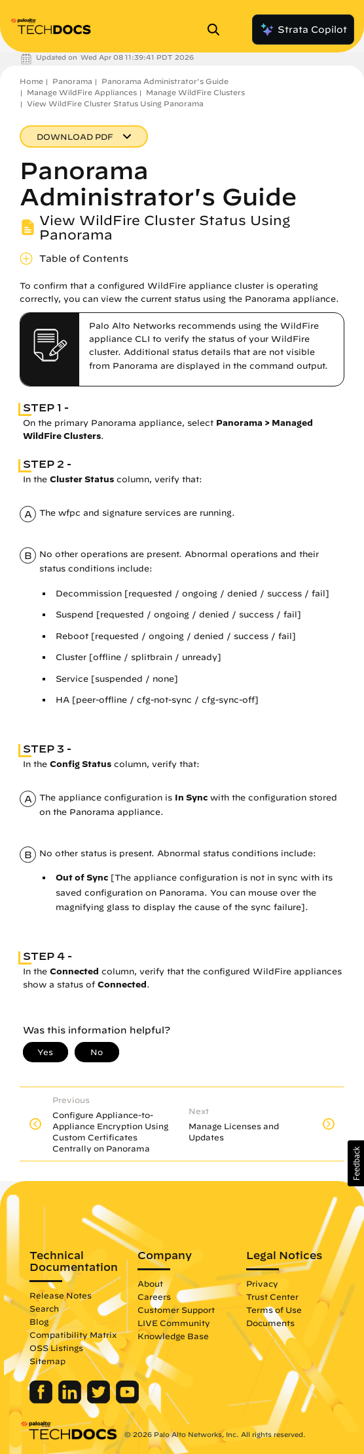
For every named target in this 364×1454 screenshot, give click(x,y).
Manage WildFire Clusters (195, 92)
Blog (38, 1321)
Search (44, 1308)
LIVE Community (173, 1322)
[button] (356, 1163)
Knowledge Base (173, 1335)
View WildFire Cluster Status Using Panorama (115, 103)
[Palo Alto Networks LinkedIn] (71, 1400)
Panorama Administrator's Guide (164, 81)
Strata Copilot (303, 29)
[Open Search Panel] (217, 29)
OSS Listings (56, 1347)
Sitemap (47, 1360)
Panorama (72, 81)
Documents (270, 1322)
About (150, 1283)
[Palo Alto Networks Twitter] (100, 1400)
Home (31, 81)
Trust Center (272, 1296)
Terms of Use (274, 1309)
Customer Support (176, 1309)
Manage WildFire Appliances (82, 92)
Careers (154, 1296)
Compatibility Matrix (73, 1334)
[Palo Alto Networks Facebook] (42, 1400)
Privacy (262, 1283)
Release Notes (60, 1295)
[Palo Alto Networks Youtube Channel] (127, 1400)
